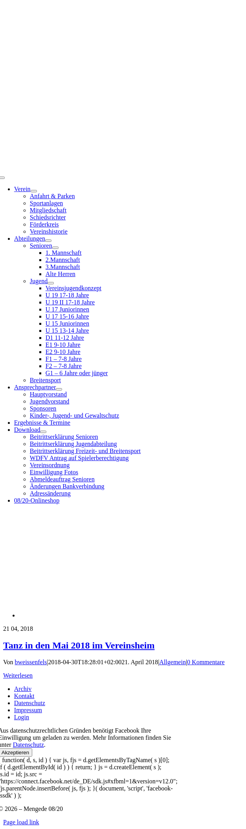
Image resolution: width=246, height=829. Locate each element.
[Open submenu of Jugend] (51, 283)
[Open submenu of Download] (43, 432)
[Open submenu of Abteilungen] (48, 240)
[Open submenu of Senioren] (55, 248)
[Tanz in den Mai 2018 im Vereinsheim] (99, 615)
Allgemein (172, 662)
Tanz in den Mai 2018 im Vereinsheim (78, 645)
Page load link (21, 822)
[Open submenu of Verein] (34, 191)
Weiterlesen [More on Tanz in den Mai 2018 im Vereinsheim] (18, 675)
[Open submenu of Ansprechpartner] (59, 389)
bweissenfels (31, 662)
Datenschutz (28, 744)
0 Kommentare (206, 662)
